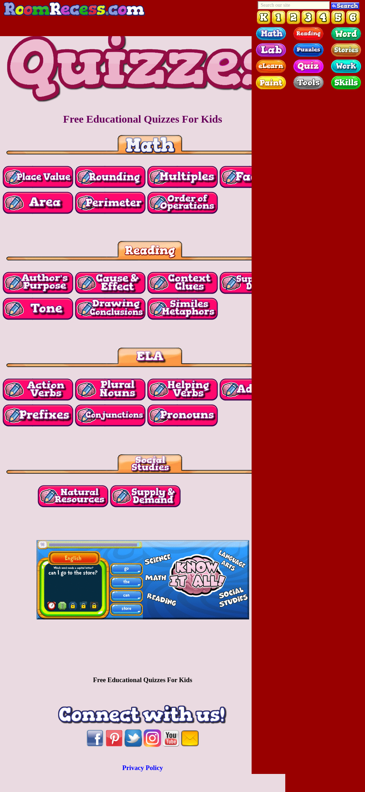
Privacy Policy (142, 767)
